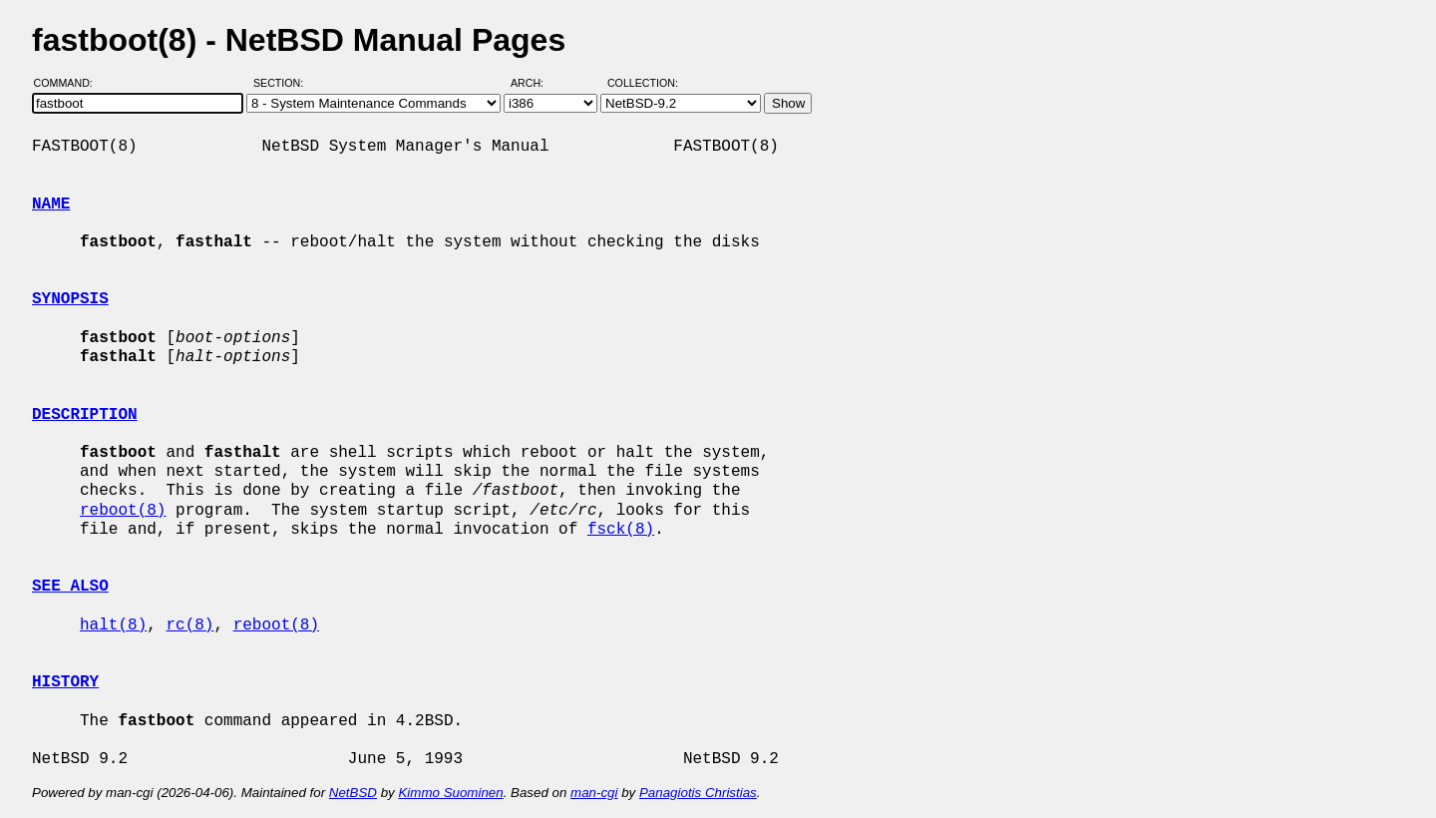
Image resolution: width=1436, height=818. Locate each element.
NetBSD (353, 792)
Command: (69, 83)
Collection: (642, 83)
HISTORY (65, 682)
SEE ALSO (70, 587)
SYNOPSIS (70, 299)
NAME (51, 204)
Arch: (536, 83)
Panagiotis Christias (698, 792)
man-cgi (593, 792)
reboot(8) (123, 511)
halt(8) (113, 625)
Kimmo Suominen (450, 792)
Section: (282, 83)
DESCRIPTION (85, 415)
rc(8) (189, 625)
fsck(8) (620, 530)
